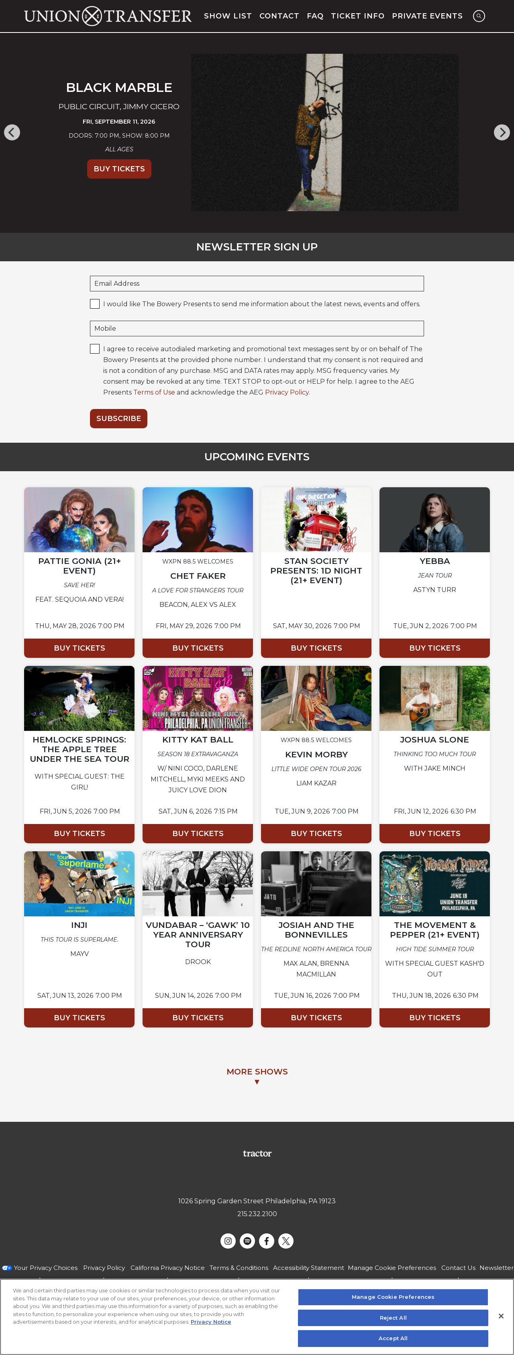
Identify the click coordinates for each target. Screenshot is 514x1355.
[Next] (501, 132)
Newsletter (496, 1268)
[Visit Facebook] (266, 1241)
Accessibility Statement (308, 1268)
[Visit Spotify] (247, 1241)
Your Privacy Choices (46, 1268)
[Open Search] (479, 16)
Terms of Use (154, 392)
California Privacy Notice (168, 1268)
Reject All (393, 1317)
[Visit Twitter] (286, 1241)
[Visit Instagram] (228, 1241)
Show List (228, 16)
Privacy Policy (287, 392)
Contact (279, 16)
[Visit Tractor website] (257, 1153)
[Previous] (13, 132)
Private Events (427, 16)
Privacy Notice (211, 1321)
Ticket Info (358, 16)
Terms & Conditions (239, 1268)
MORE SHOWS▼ (257, 1076)
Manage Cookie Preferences (392, 1268)
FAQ (315, 16)
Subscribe (118, 418)
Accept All (393, 1338)
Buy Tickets (119, 169)
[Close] (501, 1316)
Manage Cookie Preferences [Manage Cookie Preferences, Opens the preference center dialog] (393, 1297)
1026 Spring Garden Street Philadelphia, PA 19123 (257, 1201)
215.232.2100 (257, 1214)
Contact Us (458, 1268)
